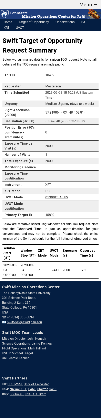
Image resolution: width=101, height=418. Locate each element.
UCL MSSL (15, 384)
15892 (49, 215)
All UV (56, 197)
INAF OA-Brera (35, 394)
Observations (65, 22)
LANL (32, 389)
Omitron (42, 389)
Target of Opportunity (34, 22)
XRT (6, 28)
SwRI (53, 389)
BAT (84, 22)
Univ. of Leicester (36, 384)
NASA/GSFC (18, 389)
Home (8, 22)
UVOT (20, 28)
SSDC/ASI (17, 394)
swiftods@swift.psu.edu (24, 322)
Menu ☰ (88, 5)
